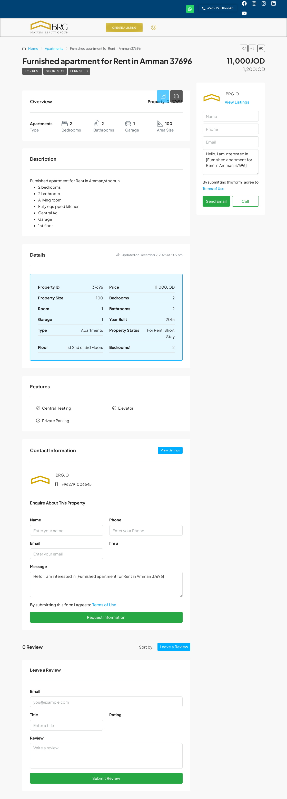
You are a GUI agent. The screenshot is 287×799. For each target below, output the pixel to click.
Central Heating (56, 408)
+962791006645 (77, 484)
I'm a (113, 543)
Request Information (106, 617)
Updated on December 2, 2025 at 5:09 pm (149, 255)
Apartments (54, 48)
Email (35, 543)
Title (34, 714)
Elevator (125, 408)
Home (33, 48)
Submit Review (106, 778)
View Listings (170, 450)
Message (38, 566)
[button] (244, 48)
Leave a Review (174, 646)
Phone (115, 519)
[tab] (163, 96)
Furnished (79, 71)
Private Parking (55, 420)
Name (35, 519)
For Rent (32, 71)
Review (37, 737)
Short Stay (55, 71)
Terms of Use (104, 604)
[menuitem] (154, 27)
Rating (115, 714)
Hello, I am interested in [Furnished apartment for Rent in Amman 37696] (106, 584)
